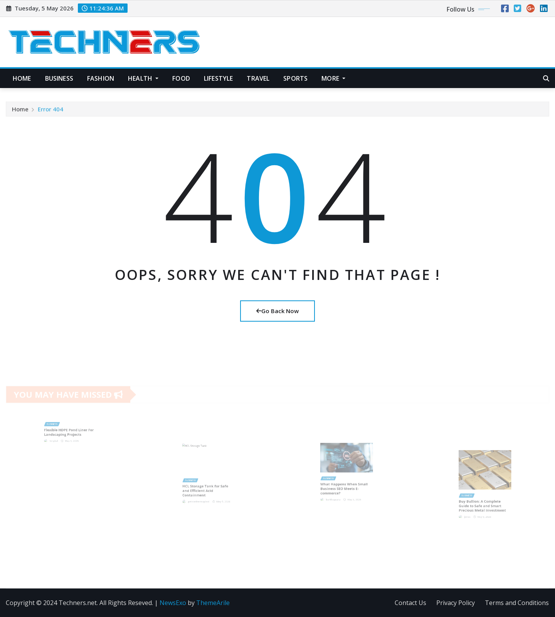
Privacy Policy (455, 602)
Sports (295, 78)
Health (143, 78)
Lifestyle (218, 78)
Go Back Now (277, 311)
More (333, 78)
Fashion (100, 78)
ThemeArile (213, 602)
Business (59, 78)
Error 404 (50, 111)
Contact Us (410, 602)
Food (181, 78)
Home (22, 78)
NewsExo (173, 602)
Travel (258, 78)
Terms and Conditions (517, 602)
